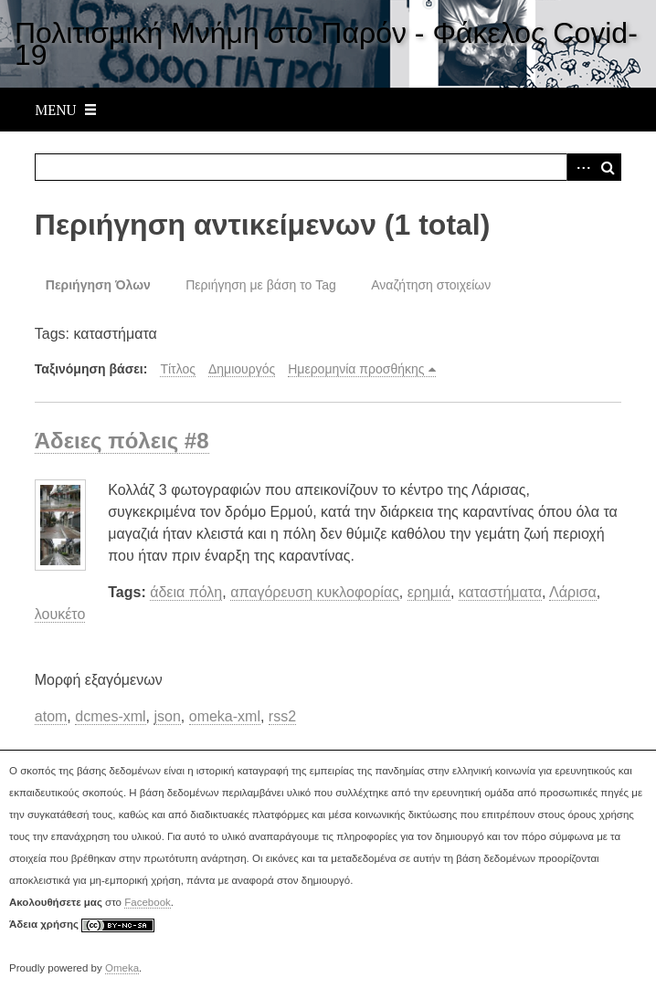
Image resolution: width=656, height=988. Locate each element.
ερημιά (428, 592)
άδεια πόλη (186, 592)
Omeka (122, 967)
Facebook (147, 902)
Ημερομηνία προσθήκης (356, 369)
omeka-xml (224, 716)
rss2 (282, 716)
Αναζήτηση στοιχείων (431, 285)
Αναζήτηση (607, 167)
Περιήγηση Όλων (98, 285)
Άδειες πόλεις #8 (122, 440)
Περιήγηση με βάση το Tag (260, 285)
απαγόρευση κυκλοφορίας (314, 592)
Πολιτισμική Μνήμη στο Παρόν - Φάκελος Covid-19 (326, 43)
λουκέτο (60, 614)
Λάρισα (573, 592)
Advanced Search (580, 167)
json (166, 716)
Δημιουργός (241, 369)
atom (51, 716)
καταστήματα (500, 592)
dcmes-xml (110, 716)
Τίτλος (178, 369)
